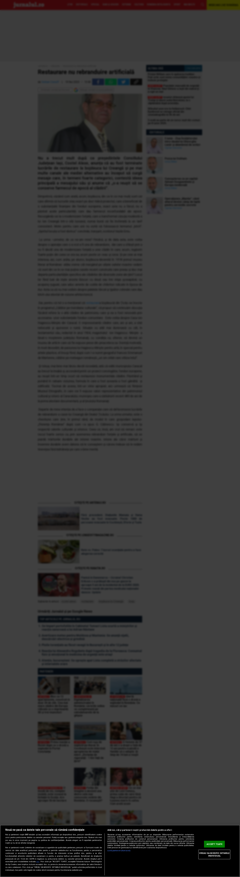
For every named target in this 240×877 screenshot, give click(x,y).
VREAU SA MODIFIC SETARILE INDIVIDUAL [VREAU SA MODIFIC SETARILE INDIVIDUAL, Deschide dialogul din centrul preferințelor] (214, 854)
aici (37, 862)
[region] (120, 851)
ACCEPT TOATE (214, 844)
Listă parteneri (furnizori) (118, 851)
